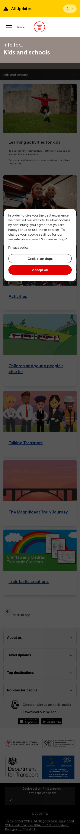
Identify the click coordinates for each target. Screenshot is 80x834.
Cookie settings (40, 258)
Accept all (40, 270)
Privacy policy (18, 247)
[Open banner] (70, 9)
